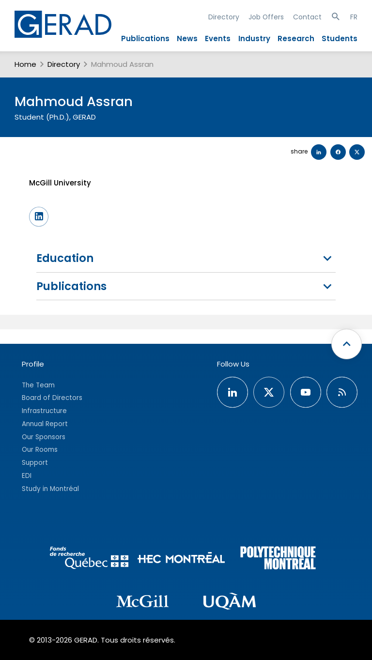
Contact (307, 17)
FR (353, 17)
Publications (145, 38)
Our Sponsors (43, 437)
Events (218, 38)
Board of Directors (52, 397)
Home (25, 64)
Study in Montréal (50, 488)
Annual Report (45, 424)
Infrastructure (44, 410)
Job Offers (266, 17)
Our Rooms (40, 449)
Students (339, 38)
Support (35, 462)
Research (296, 38)
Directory (223, 17)
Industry (254, 38)
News (187, 38)
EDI (26, 475)
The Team (38, 385)
